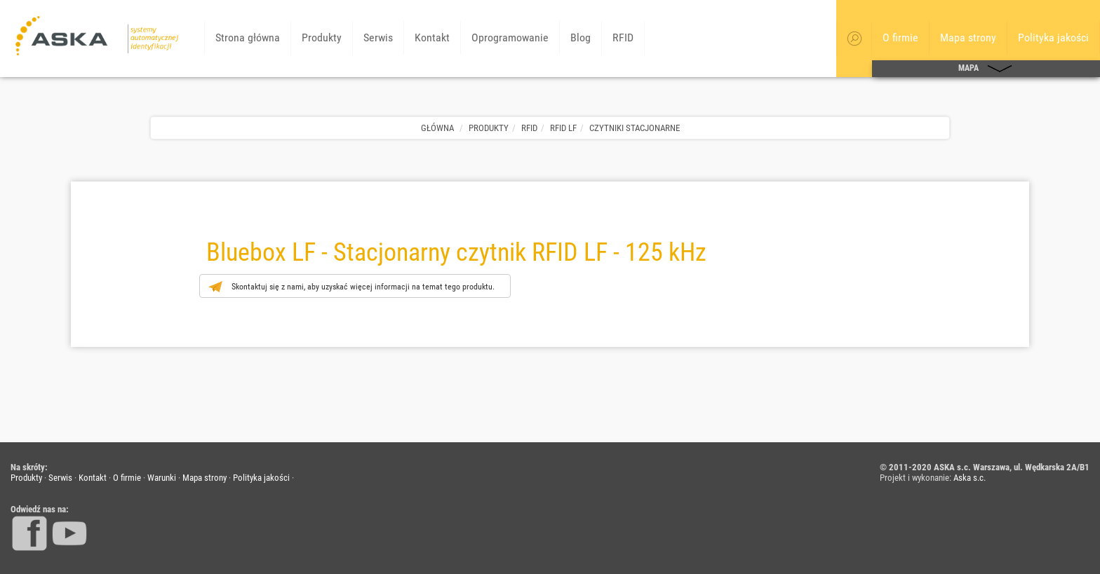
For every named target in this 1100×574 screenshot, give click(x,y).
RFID (622, 37)
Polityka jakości (1053, 37)
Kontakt (432, 37)
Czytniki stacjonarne (634, 128)
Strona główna (247, 37)
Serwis (378, 37)
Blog (580, 37)
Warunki (161, 477)
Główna (437, 128)
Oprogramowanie (510, 37)
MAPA (986, 69)
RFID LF (563, 128)
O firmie (900, 37)
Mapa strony (968, 37)
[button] (854, 38)
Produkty (322, 37)
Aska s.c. (969, 477)
